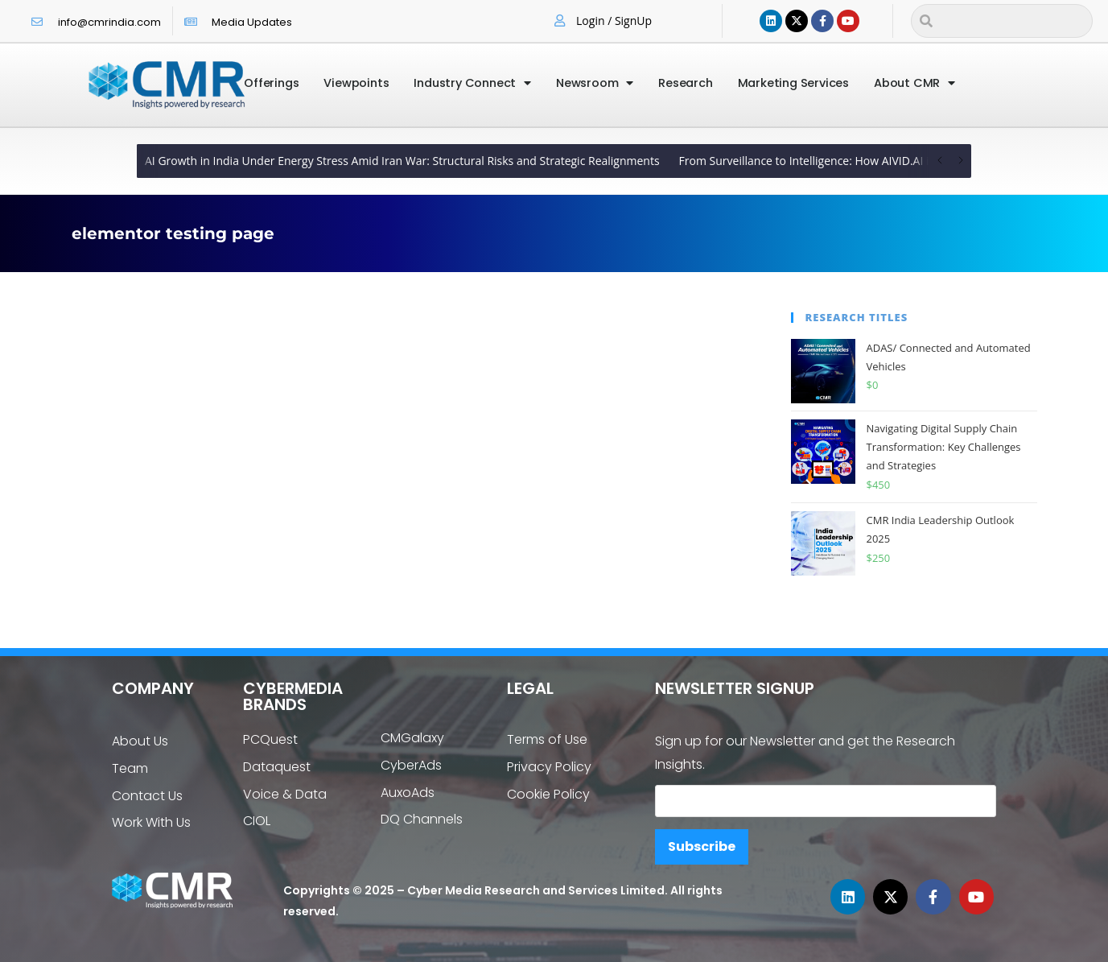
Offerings (271, 83)
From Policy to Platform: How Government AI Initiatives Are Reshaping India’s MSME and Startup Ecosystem (502, 160)
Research (685, 83)
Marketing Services (793, 83)
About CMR (914, 83)
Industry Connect (472, 83)
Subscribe (701, 846)
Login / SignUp (614, 20)
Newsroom (594, 83)
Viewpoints (356, 83)
